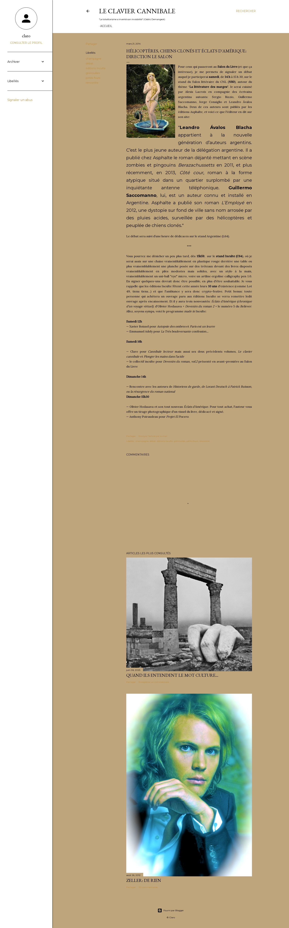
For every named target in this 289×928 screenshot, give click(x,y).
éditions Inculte (96, 68)
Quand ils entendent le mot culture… (172, 675)
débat (89, 63)
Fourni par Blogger (171, 910)
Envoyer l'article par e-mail (153, 436)
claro (26, 36)
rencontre (92, 82)
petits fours (93, 78)
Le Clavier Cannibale (137, 11)
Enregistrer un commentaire (154, 682)
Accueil (106, 26)
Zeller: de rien (143, 880)
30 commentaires (148, 887)
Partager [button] (91, 44)
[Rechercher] (246, 11)
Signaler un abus (19, 100)
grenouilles (93, 73)
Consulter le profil (26, 42)
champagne (93, 58)
